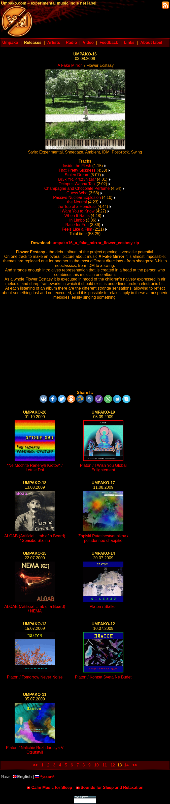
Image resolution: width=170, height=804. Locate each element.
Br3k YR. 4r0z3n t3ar (77, 179)
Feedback (108, 42)
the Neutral (77, 202)
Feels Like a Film (77, 229)
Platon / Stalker (103, 606)
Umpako (10, 42)
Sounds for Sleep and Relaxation (110, 787)
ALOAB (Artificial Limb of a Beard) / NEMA (34, 608)
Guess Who (77, 193)
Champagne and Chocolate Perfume (77, 188)
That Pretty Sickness (76, 170)
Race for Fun (76, 225)
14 (126, 765)
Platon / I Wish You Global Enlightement (103, 467)
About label (151, 42)
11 (104, 765)
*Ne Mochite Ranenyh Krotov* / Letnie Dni (34, 467)
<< (35, 765)
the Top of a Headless (76, 206)
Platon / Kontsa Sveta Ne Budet (103, 677)
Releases (32, 42)
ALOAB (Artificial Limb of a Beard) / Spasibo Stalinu (34, 538)
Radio (71, 42)
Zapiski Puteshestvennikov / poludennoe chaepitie (103, 538)
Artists (53, 42)
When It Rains (76, 215)
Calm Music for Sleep (49, 787)
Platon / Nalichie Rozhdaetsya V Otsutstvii (35, 750)
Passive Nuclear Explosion (77, 197)
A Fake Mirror (70, 65)
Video (88, 42)
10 (96, 765)
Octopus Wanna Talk (76, 184)
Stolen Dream (77, 175)
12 (113, 765)
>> (134, 765)
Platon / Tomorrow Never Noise (34, 677)
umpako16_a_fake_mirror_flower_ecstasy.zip (96, 243)
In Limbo (77, 220)
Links (129, 42)
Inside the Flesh (77, 166)
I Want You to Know (76, 211)
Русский (44, 777)
